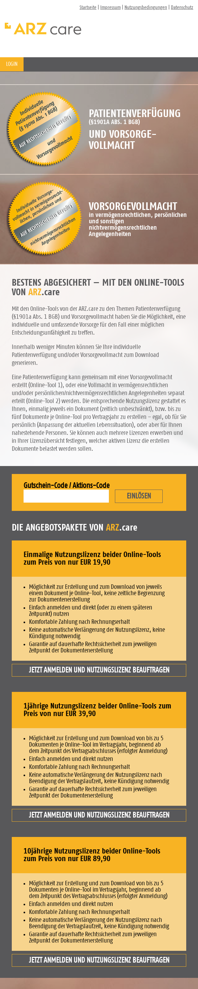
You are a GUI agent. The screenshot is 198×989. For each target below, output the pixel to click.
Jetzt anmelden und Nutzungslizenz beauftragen (99, 670)
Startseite (88, 7)
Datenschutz (182, 7)
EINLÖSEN (139, 496)
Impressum (110, 7)
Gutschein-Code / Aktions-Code (67, 486)
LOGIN (12, 64)
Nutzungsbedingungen (145, 7)
